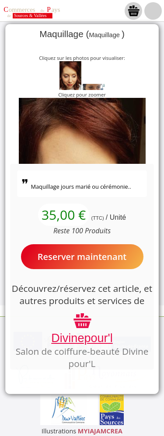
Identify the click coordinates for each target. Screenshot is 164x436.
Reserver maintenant (82, 257)
